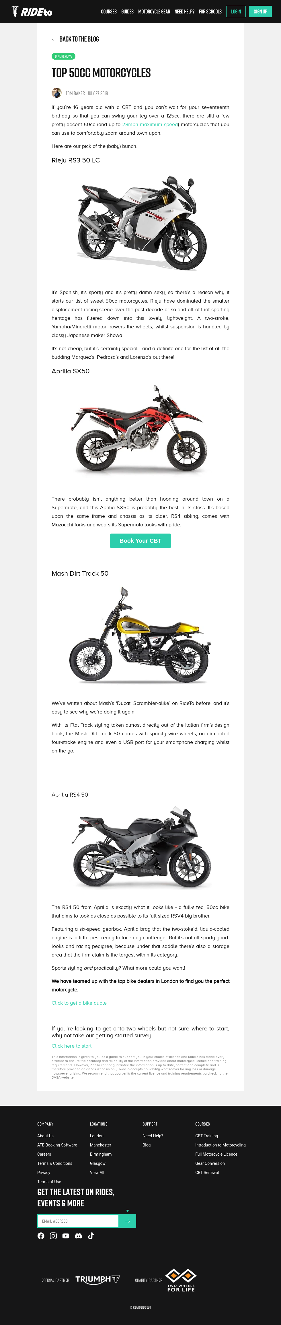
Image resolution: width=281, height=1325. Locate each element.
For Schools (210, 11)
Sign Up (260, 11)
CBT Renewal (207, 1172)
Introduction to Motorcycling (220, 1145)
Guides (127, 11)
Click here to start (71, 1046)
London (97, 1136)
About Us (45, 1136)
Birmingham (101, 1154)
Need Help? (184, 11)
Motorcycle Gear (154, 11)
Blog (147, 1145)
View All (97, 1172)
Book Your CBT (140, 541)
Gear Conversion (210, 1163)
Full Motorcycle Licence (216, 1154)
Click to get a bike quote (79, 1003)
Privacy (43, 1172)
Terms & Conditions (54, 1163)
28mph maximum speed (150, 124)
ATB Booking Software (57, 1145)
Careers (44, 1154)
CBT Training (206, 1136)
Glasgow (98, 1163)
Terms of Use (49, 1181)
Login (236, 11)
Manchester (100, 1145)
